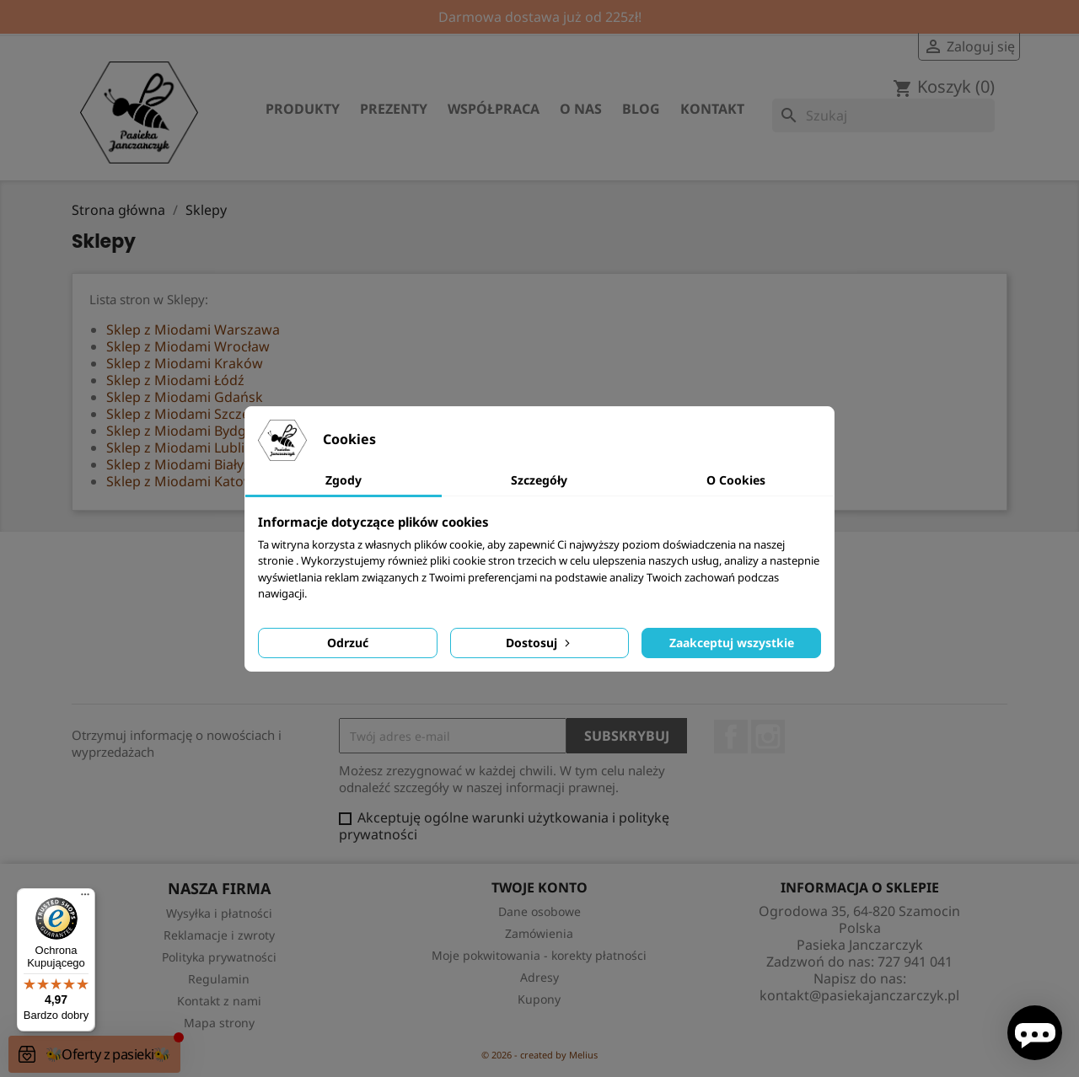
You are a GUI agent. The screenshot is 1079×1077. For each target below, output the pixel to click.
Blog (641, 108)
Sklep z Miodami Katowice (189, 481)
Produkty (303, 108)
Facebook (731, 736)
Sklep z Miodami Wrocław (188, 346)
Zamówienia (539, 933)
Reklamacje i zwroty (219, 935)
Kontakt (712, 108)
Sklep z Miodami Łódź (175, 380)
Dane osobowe (539, 911)
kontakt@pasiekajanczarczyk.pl (859, 995)
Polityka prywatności (219, 957)
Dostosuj (539, 643)
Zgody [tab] (343, 480)
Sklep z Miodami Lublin (179, 447)
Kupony (539, 999)
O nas (581, 108)
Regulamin (219, 979)
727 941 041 (915, 961)
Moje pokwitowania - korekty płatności (539, 955)
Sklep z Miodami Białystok (188, 464)
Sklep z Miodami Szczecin (187, 414)
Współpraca (494, 108)
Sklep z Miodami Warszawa (193, 329)
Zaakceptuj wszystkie (731, 643)
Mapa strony (219, 1023)
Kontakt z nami (219, 1001)
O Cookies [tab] (735, 480)
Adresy (539, 977)
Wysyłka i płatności (219, 913)
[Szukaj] (883, 115)
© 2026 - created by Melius (539, 1054)
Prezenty (393, 108)
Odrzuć (347, 643)
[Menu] (85, 898)
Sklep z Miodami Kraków (184, 363)
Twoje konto (539, 887)
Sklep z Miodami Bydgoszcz (194, 430)
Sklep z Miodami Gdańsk (184, 397)
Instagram (768, 736)
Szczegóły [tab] (539, 480)
